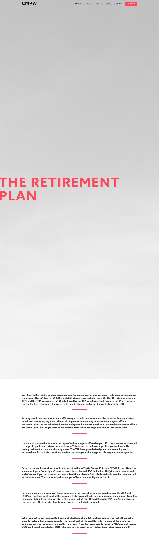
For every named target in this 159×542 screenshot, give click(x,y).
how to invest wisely (83, 527)
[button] (79, 4)
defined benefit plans (104, 493)
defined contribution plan (47, 499)
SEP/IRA (121, 493)
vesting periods (53, 521)
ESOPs (25, 496)
